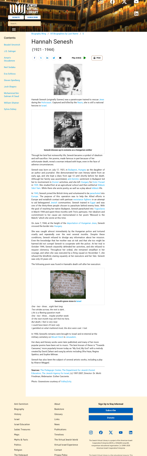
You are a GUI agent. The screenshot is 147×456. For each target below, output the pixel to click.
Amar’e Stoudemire (9, 59)
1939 (36, 185)
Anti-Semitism (21, 403)
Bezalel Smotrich (12, 45)
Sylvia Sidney (10, 109)
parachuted (95, 193)
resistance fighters (82, 199)
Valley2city (66, 381)
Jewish (54, 203)
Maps (16, 434)
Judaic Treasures (22, 429)
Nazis (80, 102)
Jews (101, 99)
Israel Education (22, 424)
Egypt (92, 203)
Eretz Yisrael (99, 182)
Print (97, 58)
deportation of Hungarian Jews (82, 223)
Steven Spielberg (12, 80)
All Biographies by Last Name (64, 34)
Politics (17, 444)
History (17, 414)
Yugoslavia (99, 209)
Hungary (82, 170)
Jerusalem (71, 337)
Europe (34, 196)
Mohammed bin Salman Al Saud (11, 95)
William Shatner (11, 103)
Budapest (72, 170)
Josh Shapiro (10, 87)
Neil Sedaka (9, 67)
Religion (18, 449)
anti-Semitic (73, 179)
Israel (44, 106)
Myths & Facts (21, 439)
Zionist (55, 182)
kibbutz (95, 188)
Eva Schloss (10, 74)
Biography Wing (38, 34)
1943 (36, 193)
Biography (19, 409)
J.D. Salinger (10, 51)
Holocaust (46, 102)
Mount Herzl (57, 337)
